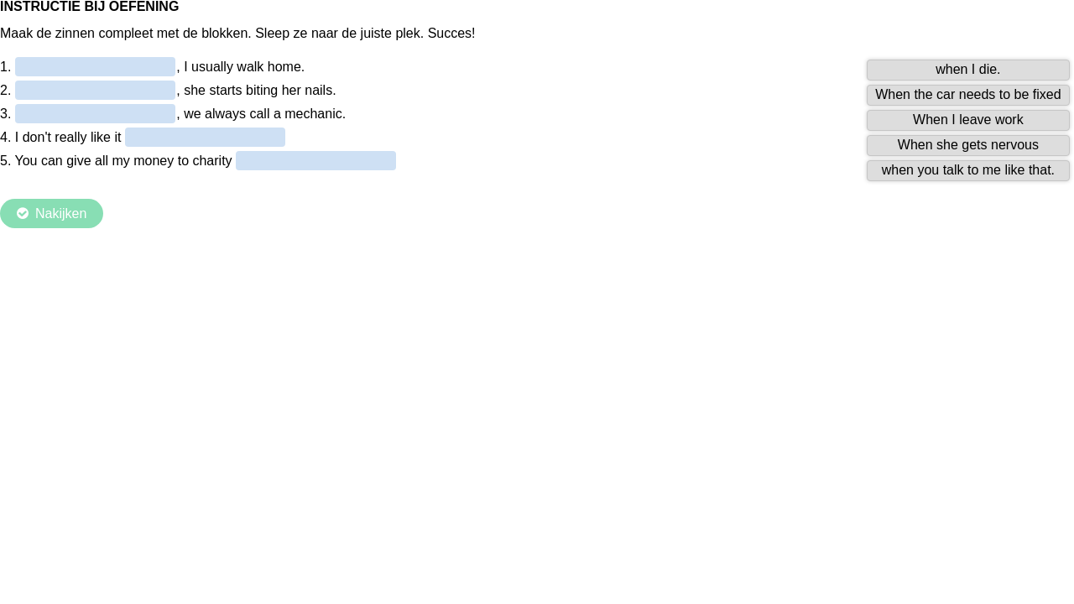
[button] (969, 70)
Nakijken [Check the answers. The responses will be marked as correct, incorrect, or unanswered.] (60, 213)
